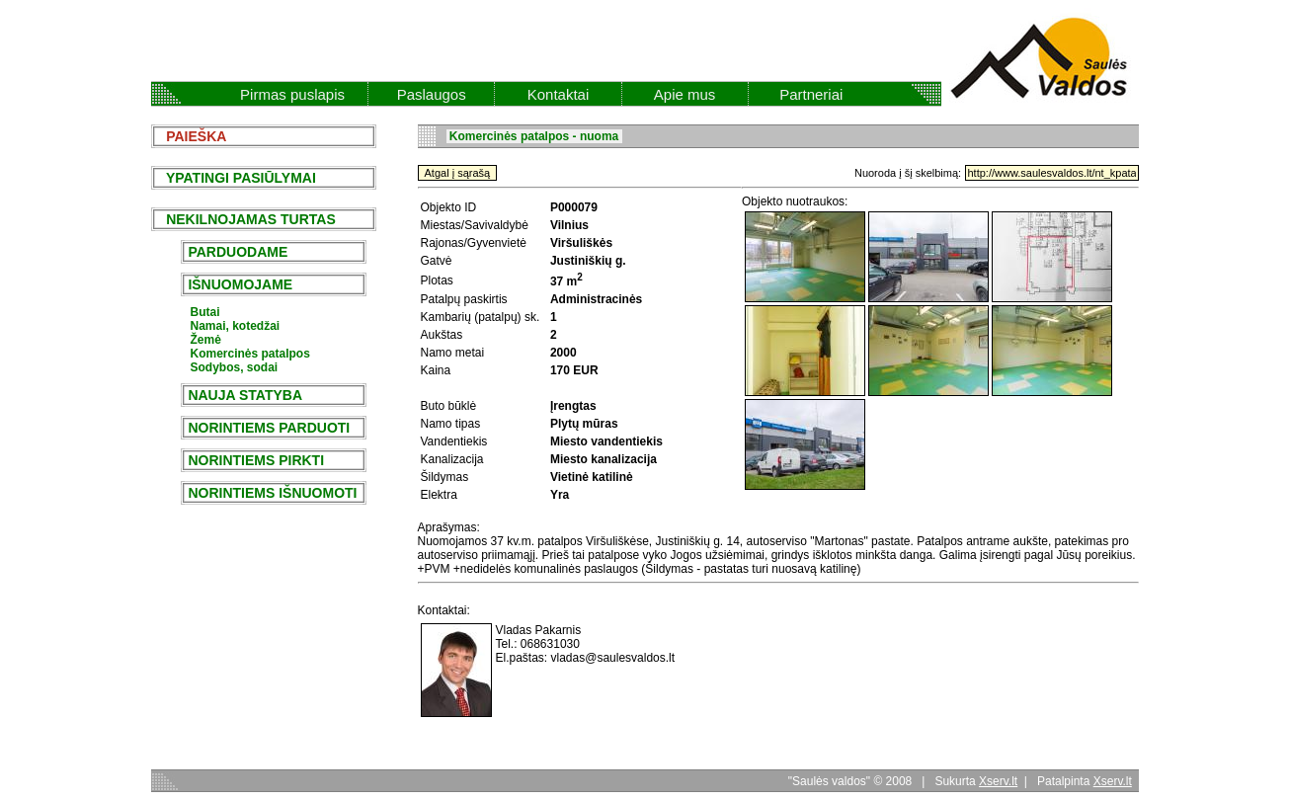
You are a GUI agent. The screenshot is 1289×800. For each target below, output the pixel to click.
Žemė (206, 340)
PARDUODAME (238, 252)
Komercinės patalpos (250, 353)
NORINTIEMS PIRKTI (256, 460)
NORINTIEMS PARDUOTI (270, 428)
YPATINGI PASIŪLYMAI (235, 178)
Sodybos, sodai (235, 367)
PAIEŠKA (191, 136)
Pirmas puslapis (292, 94)
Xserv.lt (998, 781)
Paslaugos (431, 94)
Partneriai (811, 94)
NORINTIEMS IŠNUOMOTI (273, 493)
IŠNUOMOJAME (241, 284)
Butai (205, 312)
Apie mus (685, 94)
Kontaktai (558, 94)
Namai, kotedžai (236, 326)
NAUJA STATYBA (245, 395)
